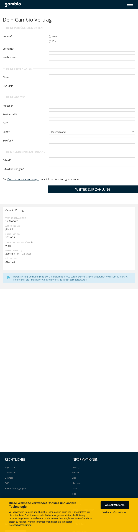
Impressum (10, 467)
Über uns (76, 483)
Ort (4, 123)
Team (74, 488)
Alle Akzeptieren (114, 505)
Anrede (7, 36)
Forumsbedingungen (15, 488)
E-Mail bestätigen (13, 169)
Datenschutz (11, 472)
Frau (53, 41)
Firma (6, 77)
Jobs (74, 493)
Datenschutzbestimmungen (23, 179)
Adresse (7, 105)
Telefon (7, 140)
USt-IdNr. (8, 86)
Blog (74, 477)
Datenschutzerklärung (20, 525)
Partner (75, 472)
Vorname (8, 48)
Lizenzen (9, 477)
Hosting (76, 467)
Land (5, 131)
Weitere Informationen (115, 512)
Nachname (9, 57)
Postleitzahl (9, 114)
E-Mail (6, 160)
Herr (53, 36)
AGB (7, 483)
